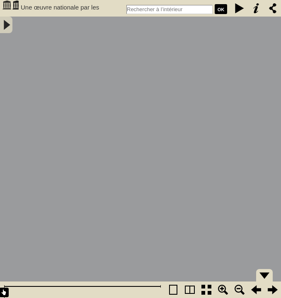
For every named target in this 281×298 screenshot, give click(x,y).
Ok (221, 9)
